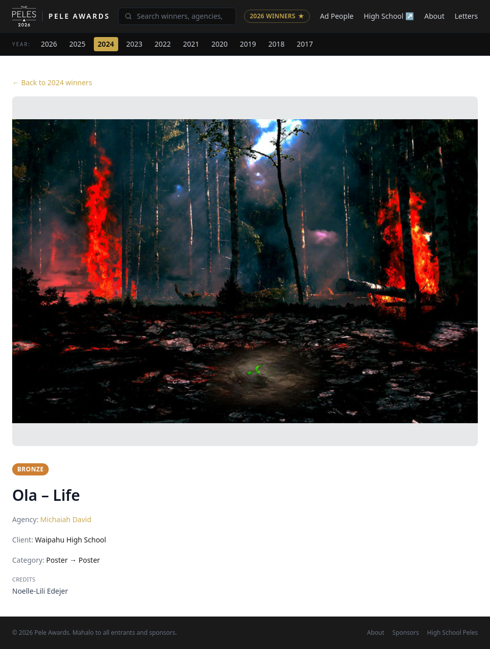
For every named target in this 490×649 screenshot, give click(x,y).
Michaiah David (65, 519)
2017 (305, 44)
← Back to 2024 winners (52, 82)
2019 (248, 44)
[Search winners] (177, 16)
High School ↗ (389, 16)
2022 (163, 44)
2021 (191, 44)
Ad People (337, 16)
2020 (220, 44)
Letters (466, 16)
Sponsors (406, 633)
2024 (106, 44)
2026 (49, 44)
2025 (77, 44)
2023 (134, 44)
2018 (276, 44)
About (435, 16)
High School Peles (452, 633)
